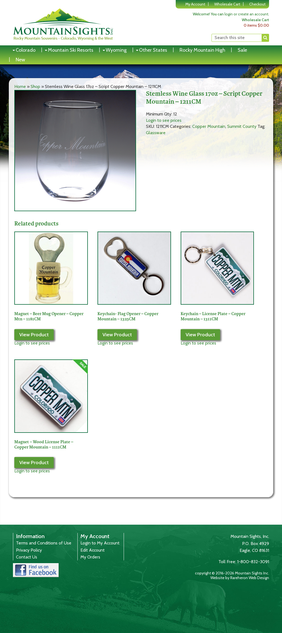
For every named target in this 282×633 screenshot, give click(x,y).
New (20, 60)
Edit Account (92, 550)
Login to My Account (100, 543)
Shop (35, 86)
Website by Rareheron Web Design (239, 577)
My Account (195, 4)
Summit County (241, 126)
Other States (153, 50)
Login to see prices (163, 120)
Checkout (257, 4)
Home (20, 86)
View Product (34, 335)
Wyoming (116, 50)
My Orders (90, 557)
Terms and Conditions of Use (43, 543)
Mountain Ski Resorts (70, 50)
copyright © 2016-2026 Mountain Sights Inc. (232, 573)
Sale (242, 50)
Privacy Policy (29, 550)
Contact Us (26, 557)
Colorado (26, 50)
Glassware (156, 132)
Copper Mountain (208, 126)
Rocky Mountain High (202, 50)
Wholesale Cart (227, 4)
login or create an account (246, 14)
